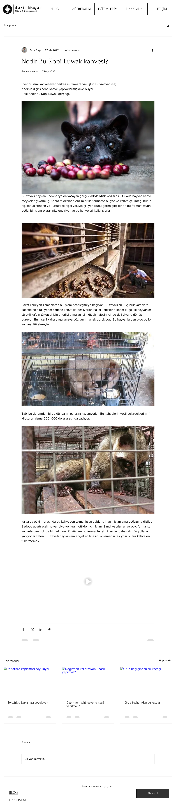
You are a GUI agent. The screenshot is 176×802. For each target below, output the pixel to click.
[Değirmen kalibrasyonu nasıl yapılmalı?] (88, 681)
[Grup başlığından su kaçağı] (146, 681)
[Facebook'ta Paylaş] (23, 629)
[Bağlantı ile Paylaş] (49, 629)
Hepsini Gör (165, 660)
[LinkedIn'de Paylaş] (41, 629)
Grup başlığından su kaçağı (142, 702)
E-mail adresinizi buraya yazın (97, 786)
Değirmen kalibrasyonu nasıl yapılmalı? (85, 704)
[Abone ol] (152, 793)
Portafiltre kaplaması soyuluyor (28, 702)
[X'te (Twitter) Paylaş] (32, 629)
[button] (168, 25)
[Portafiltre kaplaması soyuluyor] (30, 681)
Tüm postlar (10, 25)
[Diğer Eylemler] (152, 50)
